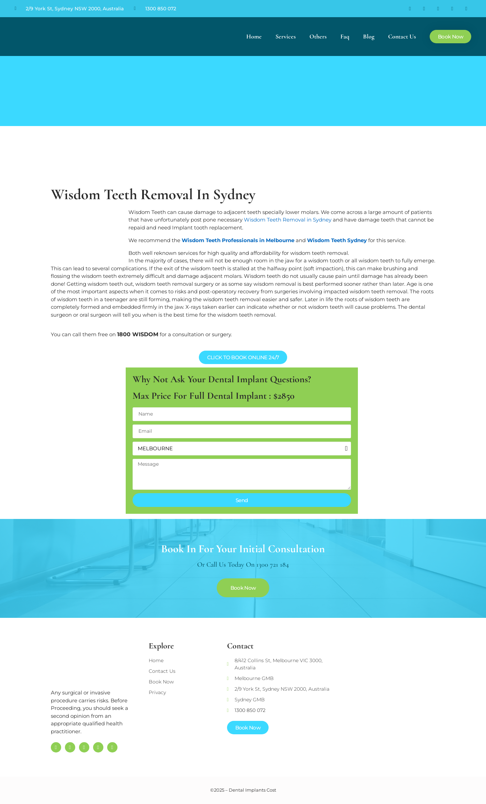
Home (254, 36)
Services (285, 36)
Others (318, 36)
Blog (368, 36)
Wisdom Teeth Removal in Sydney (287, 219)
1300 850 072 (160, 8)
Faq (344, 36)
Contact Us (402, 36)
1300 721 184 (272, 564)
